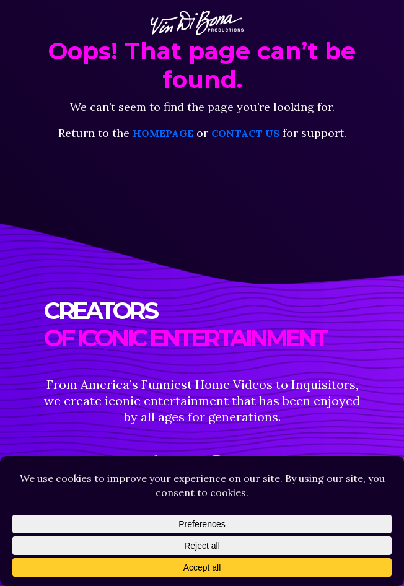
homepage (163, 133)
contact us (245, 133)
